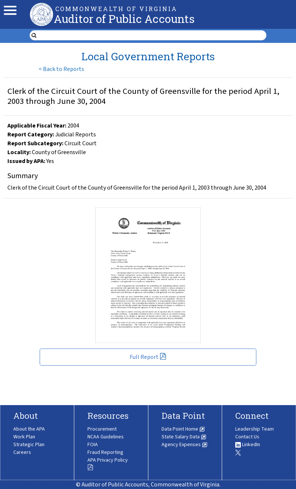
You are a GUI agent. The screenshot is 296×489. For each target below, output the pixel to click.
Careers (22, 452)
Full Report (148, 357)
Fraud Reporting (105, 452)
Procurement (102, 429)
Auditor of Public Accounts (124, 18)
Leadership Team (254, 429)
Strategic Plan (28, 444)
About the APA (29, 429)
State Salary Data (184, 437)
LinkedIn (247, 444)
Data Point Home (183, 429)
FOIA (92, 444)
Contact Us (247, 437)
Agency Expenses (184, 444)
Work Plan (24, 437)
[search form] (152, 35)
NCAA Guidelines (105, 437)
